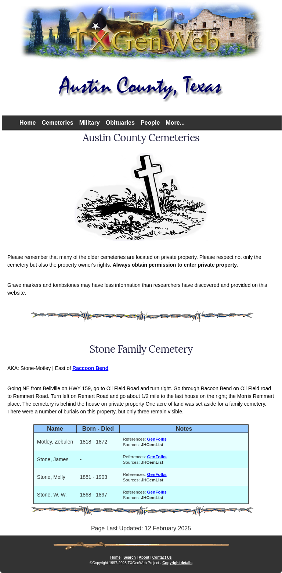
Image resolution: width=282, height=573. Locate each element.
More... (175, 123)
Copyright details (177, 563)
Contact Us (162, 557)
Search (129, 557)
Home (27, 123)
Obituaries (120, 123)
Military (89, 123)
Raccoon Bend (90, 368)
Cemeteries (57, 123)
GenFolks (157, 439)
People (150, 123)
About (144, 557)
